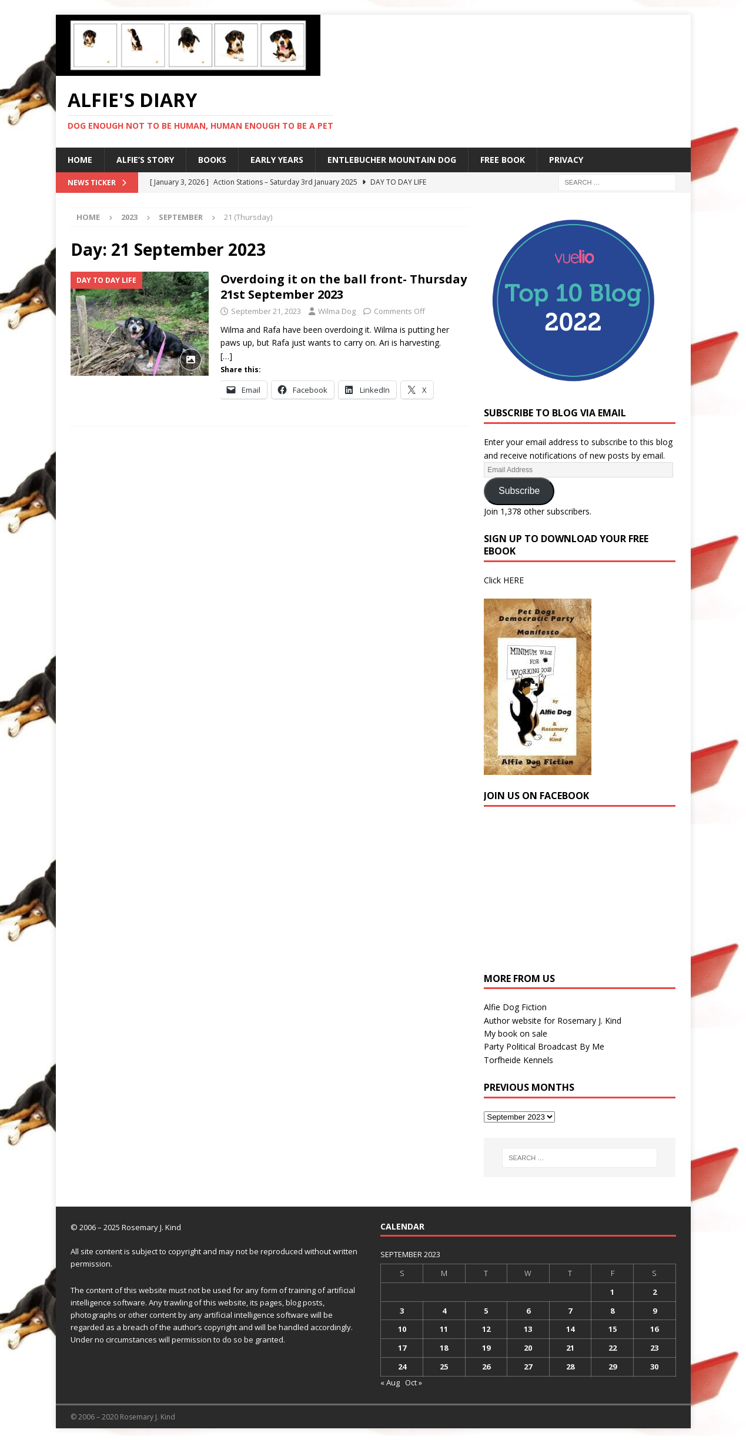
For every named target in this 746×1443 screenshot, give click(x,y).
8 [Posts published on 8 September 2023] (612, 1310)
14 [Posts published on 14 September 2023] (570, 1329)
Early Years (276, 159)
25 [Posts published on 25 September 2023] (444, 1366)
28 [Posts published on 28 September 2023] (570, 1366)
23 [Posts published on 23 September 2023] (654, 1347)
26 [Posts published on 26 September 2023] (486, 1366)
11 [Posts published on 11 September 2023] (444, 1329)
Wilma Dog (337, 311)
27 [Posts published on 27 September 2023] (528, 1366)
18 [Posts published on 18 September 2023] (444, 1347)
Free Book (502, 159)
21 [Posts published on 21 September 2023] (570, 1347)
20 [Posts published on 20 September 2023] (528, 1347)
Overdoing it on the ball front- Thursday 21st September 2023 (343, 286)
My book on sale (515, 1033)
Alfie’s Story (145, 159)
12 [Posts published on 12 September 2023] (486, 1329)
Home (80, 159)
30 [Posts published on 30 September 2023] (654, 1366)
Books (212, 159)
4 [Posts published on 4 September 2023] (444, 1310)
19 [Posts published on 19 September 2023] (486, 1347)
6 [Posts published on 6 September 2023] (528, 1310)
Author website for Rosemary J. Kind (552, 1020)
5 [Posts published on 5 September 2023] (486, 1310)
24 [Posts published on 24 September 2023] (402, 1366)
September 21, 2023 (266, 311)
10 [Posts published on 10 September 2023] (402, 1329)
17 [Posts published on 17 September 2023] (402, 1347)
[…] (226, 356)
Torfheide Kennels (518, 1059)
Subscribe (519, 491)
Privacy (566, 159)
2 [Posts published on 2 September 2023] (655, 1292)
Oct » (413, 1382)
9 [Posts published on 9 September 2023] (655, 1310)
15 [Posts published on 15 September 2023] (612, 1329)
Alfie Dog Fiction (515, 1007)
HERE (513, 580)
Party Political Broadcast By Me (544, 1046)
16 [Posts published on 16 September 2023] (654, 1329)
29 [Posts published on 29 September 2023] (612, 1366)
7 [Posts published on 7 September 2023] (570, 1310)
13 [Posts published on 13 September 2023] (528, 1329)
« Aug (390, 1382)
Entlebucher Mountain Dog (391, 159)
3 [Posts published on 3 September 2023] (402, 1310)
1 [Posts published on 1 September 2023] (612, 1292)
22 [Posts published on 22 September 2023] (612, 1347)
